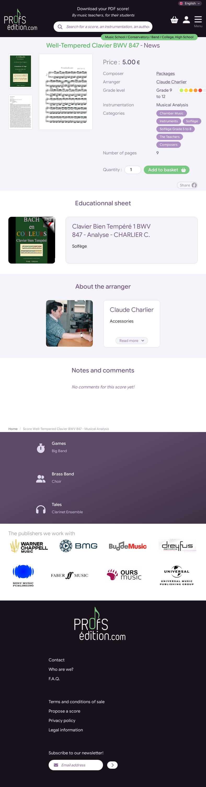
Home (13, 429)
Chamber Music (172, 113)
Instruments (169, 121)
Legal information (66, 730)
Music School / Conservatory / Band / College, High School (149, 37)
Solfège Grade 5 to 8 (175, 129)
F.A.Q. (54, 678)
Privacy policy (62, 720)
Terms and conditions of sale (77, 701)
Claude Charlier (171, 82)
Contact (57, 660)
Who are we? (61, 669)
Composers (169, 145)
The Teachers (170, 137)
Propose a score (64, 711)
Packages (165, 73)
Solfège (192, 121)
